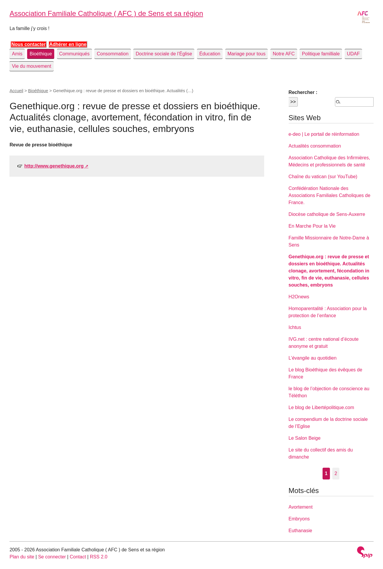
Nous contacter (28, 44)
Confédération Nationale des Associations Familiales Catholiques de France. (329, 195)
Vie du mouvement (31, 66)
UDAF (353, 53)
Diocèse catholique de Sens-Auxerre (327, 214)
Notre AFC (284, 53)
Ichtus (295, 327)
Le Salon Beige (305, 438)
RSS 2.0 (99, 556)
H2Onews (299, 296)
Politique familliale (321, 53)
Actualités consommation (315, 145)
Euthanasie (300, 530)
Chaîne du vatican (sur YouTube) (323, 176)
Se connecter (52, 556)
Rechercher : (303, 92)
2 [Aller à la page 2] (336, 473)
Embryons (299, 518)
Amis (17, 53)
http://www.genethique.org (53, 165)
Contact (78, 556)
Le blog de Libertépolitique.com (321, 407)
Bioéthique (40, 53)
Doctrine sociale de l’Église (164, 53)
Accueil (16, 90)
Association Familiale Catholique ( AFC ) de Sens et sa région (106, 13)
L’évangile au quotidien (313, 357)
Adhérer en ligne (67, 44)
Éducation (209, 53)
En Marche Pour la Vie (312, 226)
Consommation (113, 53)
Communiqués (74, 53)
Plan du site (21, 556)
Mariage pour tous (247, 53)
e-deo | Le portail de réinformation (324, 134)
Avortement (301, 507)
